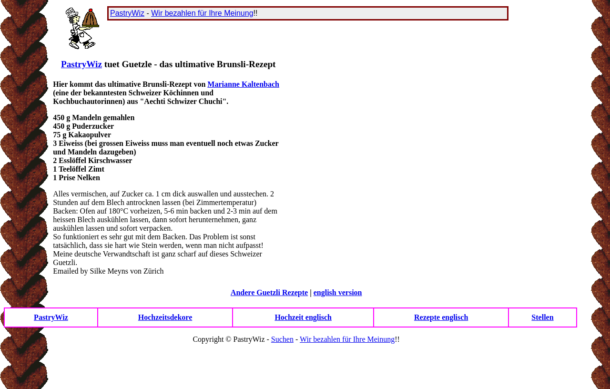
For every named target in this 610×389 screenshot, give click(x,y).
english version (338, 292)
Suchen (282, 339)
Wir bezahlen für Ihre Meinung (202, 13)
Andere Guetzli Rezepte (269, 292)
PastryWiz (127, 13)
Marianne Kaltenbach (243, 84)
